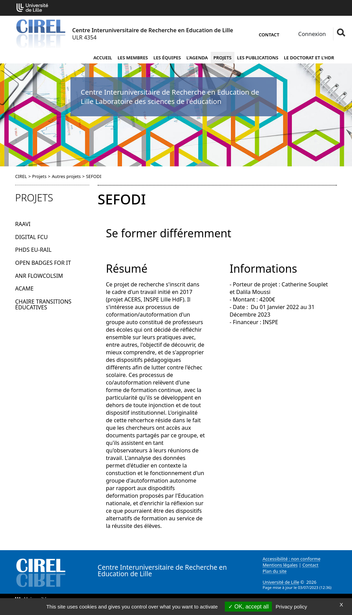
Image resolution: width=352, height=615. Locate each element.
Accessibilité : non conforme (291, 559)
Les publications (257, 58)
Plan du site (275, 571)
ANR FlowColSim (39, 276)
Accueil (103, 58)
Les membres (133, 58)
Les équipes (167, 58)
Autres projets (66, 176)
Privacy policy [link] (291, 607)
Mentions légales (280, 565)
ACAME (24, 288)
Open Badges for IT (43, 263)
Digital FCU (31, 237)
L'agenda (197, 58)
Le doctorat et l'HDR (309, 58)
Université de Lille (281, 582)
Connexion (311, 34)
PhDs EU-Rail (33, 249)
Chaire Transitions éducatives (43, 304)
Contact (269, 35)
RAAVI (23, 224)
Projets (222, 58)
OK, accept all (248, 607)
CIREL (21, 176)
